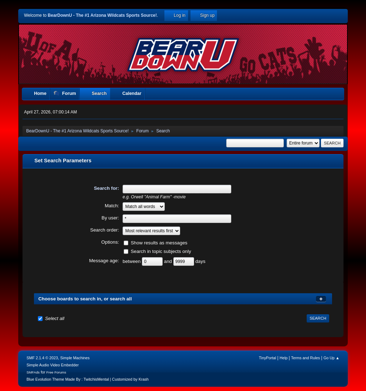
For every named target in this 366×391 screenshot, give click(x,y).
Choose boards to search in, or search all (85, 298)
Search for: (106, 188)
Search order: (104, 230)
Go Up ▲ (331, 358)
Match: (112, 205)
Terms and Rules (305, 358)
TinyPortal (267, 358)
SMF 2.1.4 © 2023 (42, 358)
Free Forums (56, 372)
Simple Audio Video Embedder (52, 365)
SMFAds (33, 372)
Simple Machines (75, 358)
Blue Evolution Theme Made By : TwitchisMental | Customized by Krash (87, 379)
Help (283, 358)
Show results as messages (159, 242)
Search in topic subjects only (161, 251)
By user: (110, 217)
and (168, 261)
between (132, 261)
